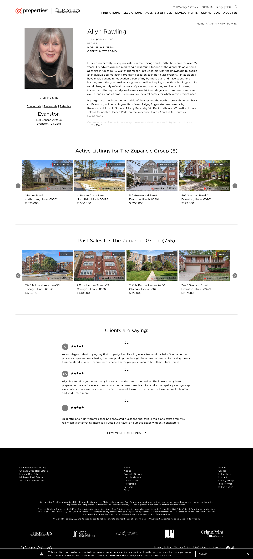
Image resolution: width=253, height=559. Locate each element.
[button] (248, 554)
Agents (222, 471)
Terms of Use (225, 483)
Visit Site (49, 97)
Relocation (130, 483)
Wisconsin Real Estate (31, 480)
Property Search (133, 474)
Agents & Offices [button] (158, 12)
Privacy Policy (226, 480)
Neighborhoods (132, 477)
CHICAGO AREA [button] (184, 7)
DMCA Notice (225, 487)
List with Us (224, 474)
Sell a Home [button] (132, 12)
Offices (222, 467)
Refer (65, 106)
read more (82, 393)
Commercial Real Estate (32, 467)
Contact (34, 106)
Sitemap (218, 547)
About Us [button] (230, 12)
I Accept (202, 554)
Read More (95, 125)
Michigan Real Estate (31, 477)
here (170, 555)
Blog (126, 490)
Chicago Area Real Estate (33, 471)
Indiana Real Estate (30, 474)
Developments (186, 12)
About (127, 471)
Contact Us (224, 477)
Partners (128, 487)
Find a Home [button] (110, 12)
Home (127, 467)
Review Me (50, 106)
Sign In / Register (216, 7)
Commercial (210, 12)
